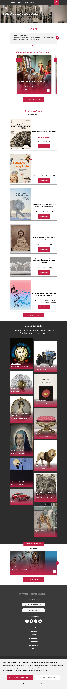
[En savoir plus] (44, 146)
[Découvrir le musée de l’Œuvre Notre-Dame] (34, 74)
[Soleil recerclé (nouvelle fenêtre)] (45, 390)
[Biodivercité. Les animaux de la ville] (33, 168)
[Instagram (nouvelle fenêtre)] (31, 621)
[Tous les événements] (33, 99)
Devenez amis (33, 645)
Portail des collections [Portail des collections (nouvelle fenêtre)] (33, 544)
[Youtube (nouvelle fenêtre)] (40, 621)
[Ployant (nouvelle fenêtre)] (45, 423)
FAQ (33, 648)
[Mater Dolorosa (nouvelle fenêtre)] (21, 440)
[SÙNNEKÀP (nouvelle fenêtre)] (21, 382)
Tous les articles (33, 579)
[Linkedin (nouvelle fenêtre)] (35, 621)
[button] (32, 45)
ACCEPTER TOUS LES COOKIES (20, 677)
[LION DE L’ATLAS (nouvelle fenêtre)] (45, 455)
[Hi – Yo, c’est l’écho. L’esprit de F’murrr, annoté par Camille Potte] (33, 295)
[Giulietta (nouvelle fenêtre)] (21, 497)
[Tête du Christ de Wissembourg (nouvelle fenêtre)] (21, 353)
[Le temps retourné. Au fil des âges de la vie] (33, 238)
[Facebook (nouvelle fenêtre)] (27, 621)
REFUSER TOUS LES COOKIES (47, 677)
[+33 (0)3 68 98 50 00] (33, 604)
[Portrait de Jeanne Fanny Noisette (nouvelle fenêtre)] (21, 409)
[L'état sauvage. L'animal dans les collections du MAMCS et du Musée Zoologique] (33, 266)
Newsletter (33, 628)
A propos (33, 635)
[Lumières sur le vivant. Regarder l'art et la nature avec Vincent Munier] (33, 203)
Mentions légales (33, 652)
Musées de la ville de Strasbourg (22, 2)
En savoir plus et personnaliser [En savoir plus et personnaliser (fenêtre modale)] (33, 684)
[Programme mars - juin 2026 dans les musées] (33, 563)
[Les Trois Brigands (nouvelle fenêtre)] (21, 472)
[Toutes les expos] (33, 315)
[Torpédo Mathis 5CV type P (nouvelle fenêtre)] (45, 356)
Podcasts (33, 631)
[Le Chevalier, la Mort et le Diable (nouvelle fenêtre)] (45, 487)
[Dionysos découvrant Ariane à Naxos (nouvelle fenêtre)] (45, 520)
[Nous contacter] (33, 610)
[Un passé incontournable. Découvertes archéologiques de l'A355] (33, 134)
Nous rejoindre (33, 638)
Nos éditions (33, 641)
